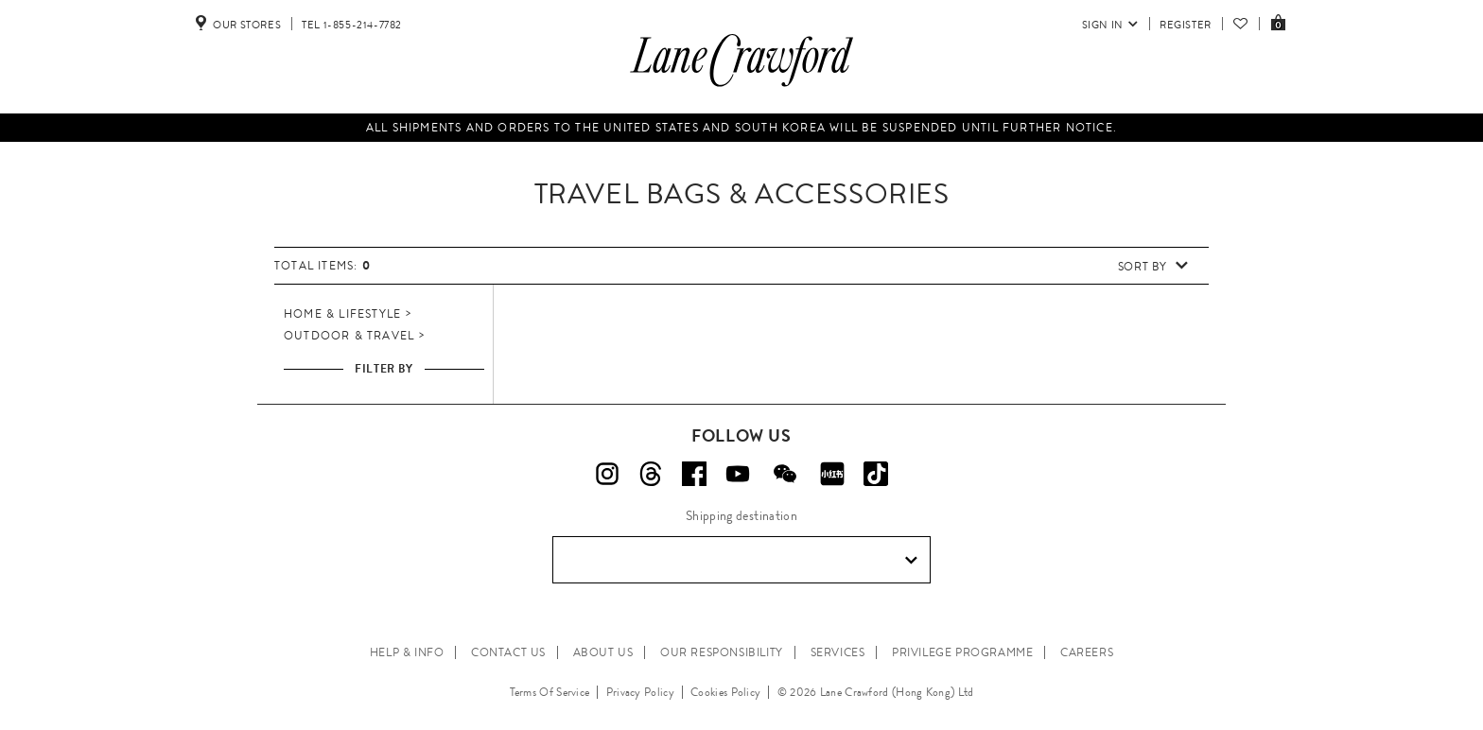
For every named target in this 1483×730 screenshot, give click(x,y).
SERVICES (838, 652)
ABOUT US (603, 652)
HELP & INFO (407, 652)
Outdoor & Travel (349, 335)
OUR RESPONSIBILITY (721, 652)
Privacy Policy (640, 692)
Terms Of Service (550, 692)
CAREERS (1086, 652)
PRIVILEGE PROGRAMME (962, 652)
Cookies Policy (725, 692)
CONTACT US (508, 652)
